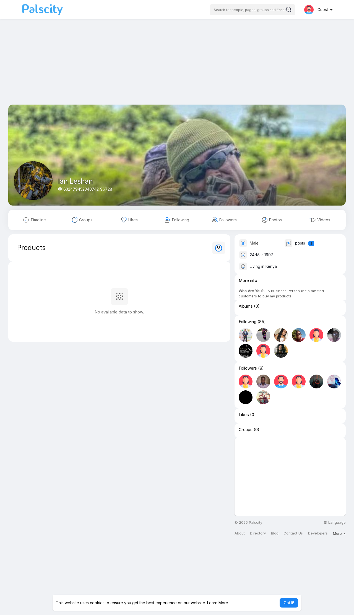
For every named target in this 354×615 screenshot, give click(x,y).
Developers (318, 533)
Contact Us (293, 533)
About (240, 533)
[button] (252, 9)
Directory (258, 533)
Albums (246, 306)
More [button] (339, 533)
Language (335, 522)
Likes (244, 414)
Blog (274, 533)
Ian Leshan (75, 181)
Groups (246, 429)
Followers (248, 368)
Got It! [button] (289, 602)
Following (247, 322)
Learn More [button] (217, 602)
